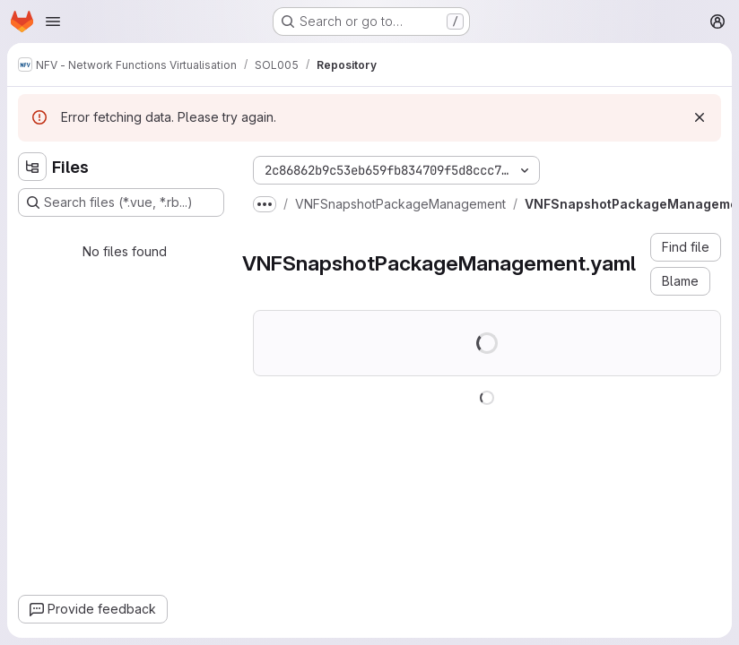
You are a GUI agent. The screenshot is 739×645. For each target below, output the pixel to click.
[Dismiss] (699, 117)
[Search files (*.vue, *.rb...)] (121, 202)
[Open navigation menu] (53, 21)
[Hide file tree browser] (32, 166)
